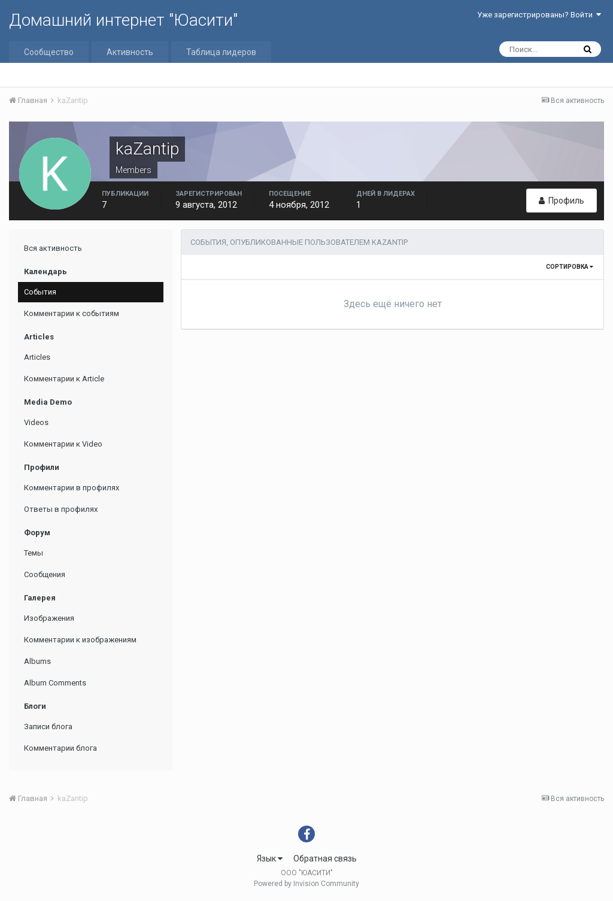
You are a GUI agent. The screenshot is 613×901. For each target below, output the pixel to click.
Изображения (49, 618)
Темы (33, 552)
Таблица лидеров (221, 52)
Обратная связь (325, 858)
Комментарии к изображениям (80, 639)
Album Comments (55, 682)
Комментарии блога (60, 748)
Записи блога (48, 726)
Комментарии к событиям (71, 313)
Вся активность (53, 248)
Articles (37, 357)
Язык (270, 858)
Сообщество (49, 52)
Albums (37, 661)
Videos (36, 422)
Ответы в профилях (61, 509)
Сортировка (569, 266)
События (40, 291)
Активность (130, 52)
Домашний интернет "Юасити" (123, 20)
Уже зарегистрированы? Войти (539, 14)
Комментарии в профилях (71, 487)
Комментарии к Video (63, 443)
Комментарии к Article (64, 378)
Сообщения (44, 574)
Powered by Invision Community (306, 883)
